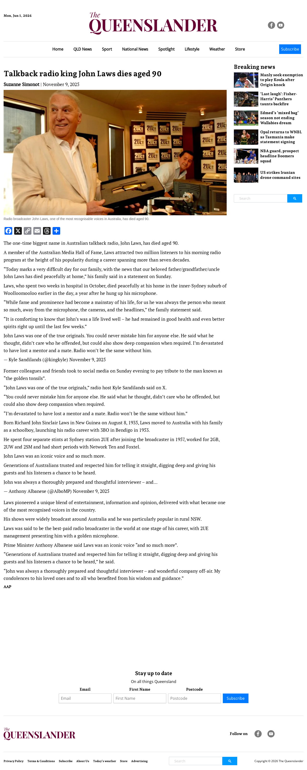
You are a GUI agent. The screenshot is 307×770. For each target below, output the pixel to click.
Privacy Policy (14, 761)
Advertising (139, 761)
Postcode (194, 689)
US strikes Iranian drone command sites (280, 175)
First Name (139, 689)
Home (57, 49)
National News (135, 49)
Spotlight (166, 49)
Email (85, 689)
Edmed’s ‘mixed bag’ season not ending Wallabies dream (279, 118)
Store (240, 49)
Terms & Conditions (41, 761)
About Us (82, 761)
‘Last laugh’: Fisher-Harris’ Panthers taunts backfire (278, 99)
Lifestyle (192, 49)
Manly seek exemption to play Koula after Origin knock (281, 80)
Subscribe (290, 49)
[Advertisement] (115, 628)
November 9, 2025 (87, 359)
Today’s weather (104, 761)
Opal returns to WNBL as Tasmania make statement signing (281, 137)
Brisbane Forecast (27, 31)
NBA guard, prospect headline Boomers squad (279, 156)
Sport (107, 49)
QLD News (82, 49)
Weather (217, 49)
